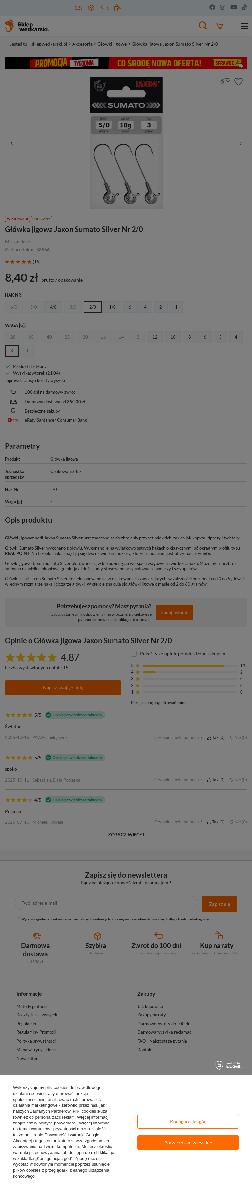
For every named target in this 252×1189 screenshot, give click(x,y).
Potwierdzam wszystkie (188, 1142)
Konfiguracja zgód (188, 1121)
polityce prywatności (57, 1123)
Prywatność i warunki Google (71, 1134)
